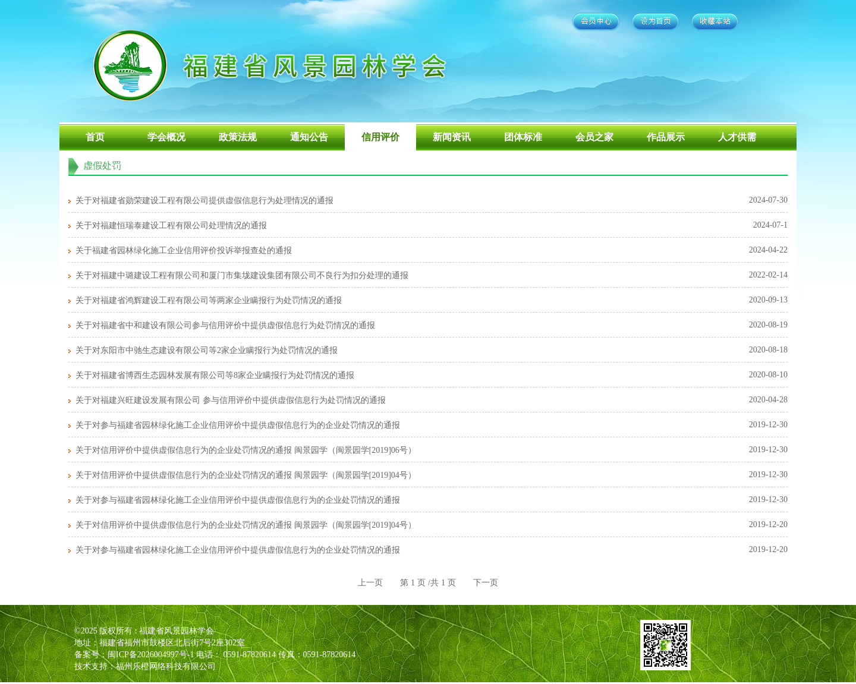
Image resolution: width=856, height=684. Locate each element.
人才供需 (737, 137)
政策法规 (238, 137)
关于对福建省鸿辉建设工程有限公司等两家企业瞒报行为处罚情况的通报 (208, 300)
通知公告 (309, 137)
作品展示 (666, 137)
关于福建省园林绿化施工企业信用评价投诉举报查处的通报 (183, 250)
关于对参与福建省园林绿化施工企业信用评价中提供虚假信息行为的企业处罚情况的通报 (237, 425)
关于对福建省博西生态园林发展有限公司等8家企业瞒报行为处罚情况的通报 (214, 375)
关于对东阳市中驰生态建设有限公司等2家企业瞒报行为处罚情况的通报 (206, 350)
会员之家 (594, 137)
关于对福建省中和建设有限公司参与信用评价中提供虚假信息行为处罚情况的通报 (225, 325)
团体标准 (523, 137)
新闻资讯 (452, 137)
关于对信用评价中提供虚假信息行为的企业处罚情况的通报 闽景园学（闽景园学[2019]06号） (245, 450)
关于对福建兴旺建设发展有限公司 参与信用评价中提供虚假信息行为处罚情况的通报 (230, 400)
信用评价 (380, 137)
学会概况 (166, 137)
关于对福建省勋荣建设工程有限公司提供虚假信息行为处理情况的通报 (204, 200)
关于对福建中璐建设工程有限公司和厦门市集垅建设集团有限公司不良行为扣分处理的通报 (241, 275)
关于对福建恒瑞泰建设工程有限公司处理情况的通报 (171, 225)
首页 (95, 137)
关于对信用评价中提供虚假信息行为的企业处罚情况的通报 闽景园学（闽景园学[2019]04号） (245, 475)
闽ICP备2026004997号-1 (151, 654)
